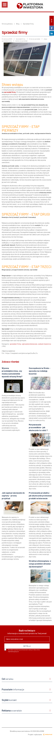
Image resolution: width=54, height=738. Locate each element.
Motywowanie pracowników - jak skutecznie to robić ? (38, 427)
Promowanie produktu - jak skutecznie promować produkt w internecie (40, 496)
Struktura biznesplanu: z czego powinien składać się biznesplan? (40, 564)
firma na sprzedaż (34, 39)
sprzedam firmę (15, 344)
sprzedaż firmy (10, 92)
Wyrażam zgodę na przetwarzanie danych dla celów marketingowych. (22, 650)
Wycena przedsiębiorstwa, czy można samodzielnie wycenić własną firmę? (12, 372)
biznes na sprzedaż (21, 41)
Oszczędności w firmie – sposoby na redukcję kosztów (39, 371)
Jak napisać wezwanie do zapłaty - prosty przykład (13, 496)
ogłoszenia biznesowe (29, 344)
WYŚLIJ (27, 646)
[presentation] (22, 658)
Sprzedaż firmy (20, 39)
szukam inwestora (44, 344)
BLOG (52, 21)
